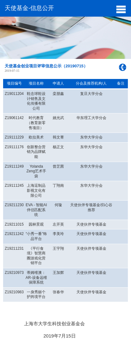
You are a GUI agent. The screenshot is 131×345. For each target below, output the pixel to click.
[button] (120, 8)
